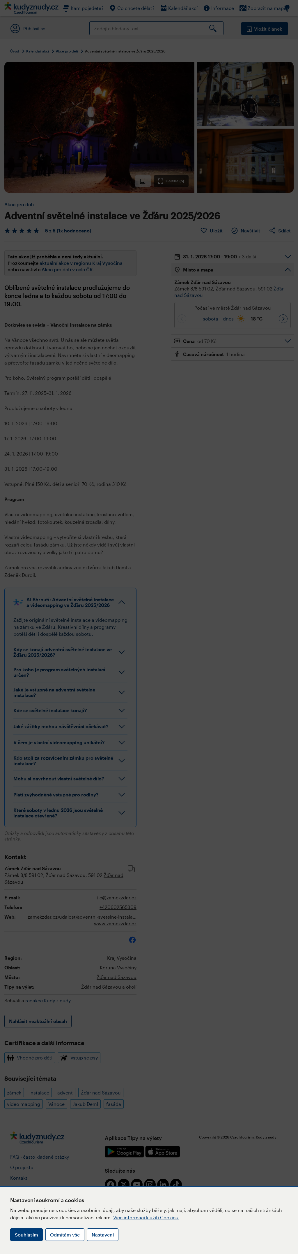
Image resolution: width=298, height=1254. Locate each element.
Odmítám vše (65, 1234)
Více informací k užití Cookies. (146, 1217)
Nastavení (103, 1234)
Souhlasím (26, 1234)
